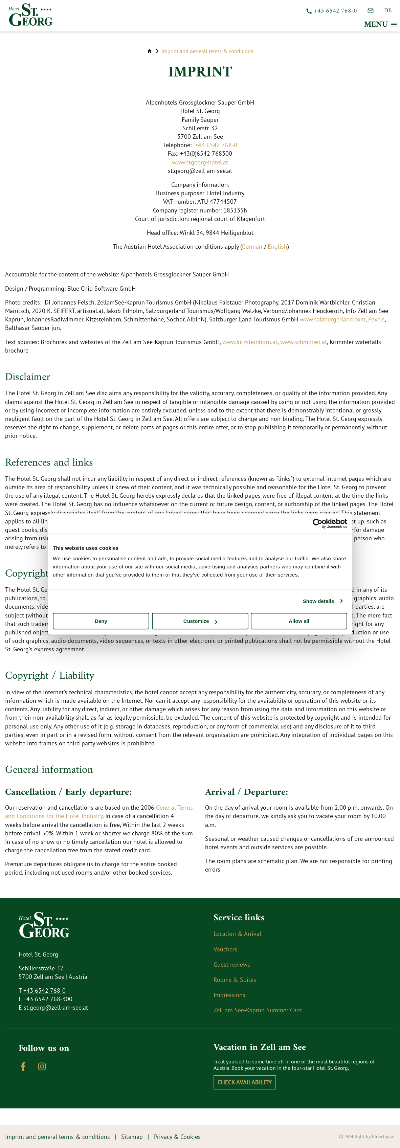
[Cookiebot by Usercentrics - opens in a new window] (317, 523)
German (252, 246)
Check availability (245, 1082)
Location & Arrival (237, 934)
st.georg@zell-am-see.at (56, 1007)
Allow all (299, 621)
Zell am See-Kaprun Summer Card (258, 1010)
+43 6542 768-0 (216, 145)
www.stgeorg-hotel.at (200, 162)
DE (388, 10)
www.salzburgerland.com (332, 319)
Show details (318, 601)
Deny (101, 621)
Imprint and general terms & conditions (207, 51)
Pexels (376, 319)
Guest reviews (232, 964)
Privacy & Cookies (177, 1137)
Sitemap (132, 1137)
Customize (200, 621)
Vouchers (225, 949)
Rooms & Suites (235, 980)
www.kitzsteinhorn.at (249, 342)
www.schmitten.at (303, 342)
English (277, 246)
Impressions (229, 995)
